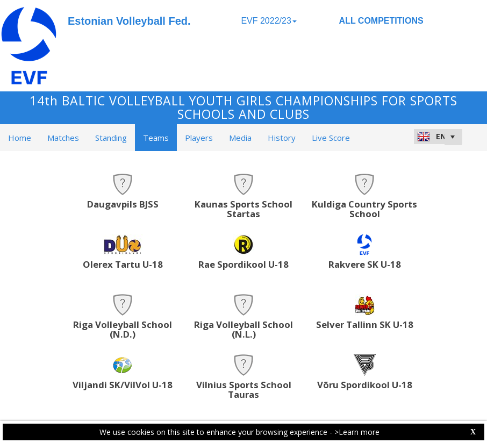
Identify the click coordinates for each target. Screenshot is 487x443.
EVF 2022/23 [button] (268, 20)
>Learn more (356, 432)
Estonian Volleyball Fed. (129, 21)
